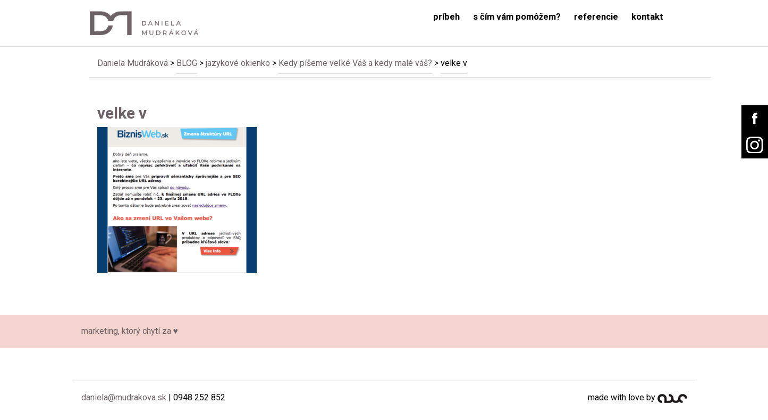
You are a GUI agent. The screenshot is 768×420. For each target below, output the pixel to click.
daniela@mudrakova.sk (123, 397)
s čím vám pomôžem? (517, 17)
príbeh (446, 17)
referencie (596, 17)
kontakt (647, 17)
